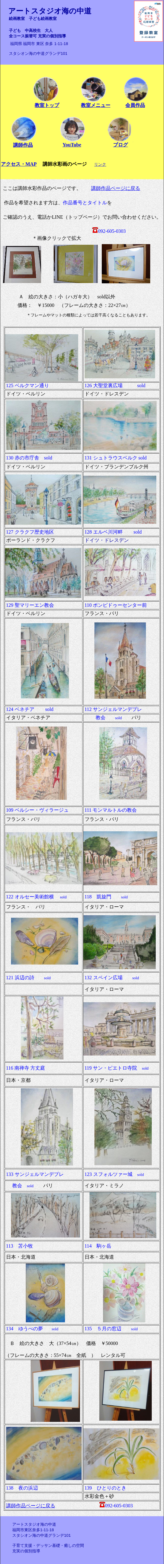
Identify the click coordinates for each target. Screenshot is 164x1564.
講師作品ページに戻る (115, 188)
